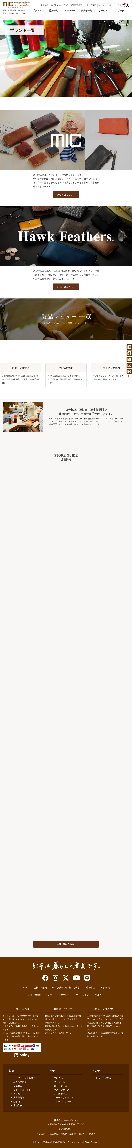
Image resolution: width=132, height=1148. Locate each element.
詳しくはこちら (65, 194)
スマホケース (60, 1094)
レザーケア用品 (103, 1078)
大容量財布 (18, 1097)
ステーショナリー (62, 1101)
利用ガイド (100, 995)
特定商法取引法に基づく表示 (83, 5)
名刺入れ (58, 1078)
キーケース (59, 1082)
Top (26, 987)
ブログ (121, 10)
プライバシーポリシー (58, 995)
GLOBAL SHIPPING (59, 5)
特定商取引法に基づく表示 (67, 987)
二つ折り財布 (19, 1082)
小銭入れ (17, 1105)
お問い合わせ (40, 987)
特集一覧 (53, 10)
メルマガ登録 (34, 995)
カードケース (60, 1086)
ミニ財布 (17, 1086)
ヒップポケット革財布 (24, 1078)
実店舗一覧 (86, 10)
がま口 (16, 1101)
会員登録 (44, 5)
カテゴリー (69, 10)
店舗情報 (105, 987)
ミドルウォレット (22, 1090)
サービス (103, 10)
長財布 (16, 1094)
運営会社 (90, 987)
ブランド (36, 10)
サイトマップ (82, 995)
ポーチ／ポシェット (64, 1097)
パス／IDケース (61, 1090)
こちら (55, 1033)
